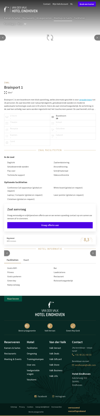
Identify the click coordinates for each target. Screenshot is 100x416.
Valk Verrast (50, 327)
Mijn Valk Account (60, 4)
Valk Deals (54, 353)
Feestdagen (10, 23)
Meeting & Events (12, 359)
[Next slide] (97, 37)
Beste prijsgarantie (27, 327)
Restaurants (28, 17)
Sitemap (14, 407)
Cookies (30, 407)
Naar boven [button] (13, 298)
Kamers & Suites (12, 17)
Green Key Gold (73, 327)
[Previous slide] (3, 37)
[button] (7, 253)
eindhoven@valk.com (84, 365)
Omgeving (32, 353)
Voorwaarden (56, 407)
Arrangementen (44, 17)
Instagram (58, 396)
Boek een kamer (87, 4)
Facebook (41, 396)
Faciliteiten (79, 17)
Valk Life (53, 375)
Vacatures (31, 379)
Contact (47, 4)
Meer (22, 23)
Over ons (31, 364)
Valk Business (56, 370)
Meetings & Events (63, 17)
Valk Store (54, 364)
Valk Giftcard (55, 359)
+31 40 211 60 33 (81, 354)
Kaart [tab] (26, 259)
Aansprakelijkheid (42, 407)
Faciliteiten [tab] (12, 259)
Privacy (22, 407)
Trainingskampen (35, 359)
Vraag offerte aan (50, 225)
